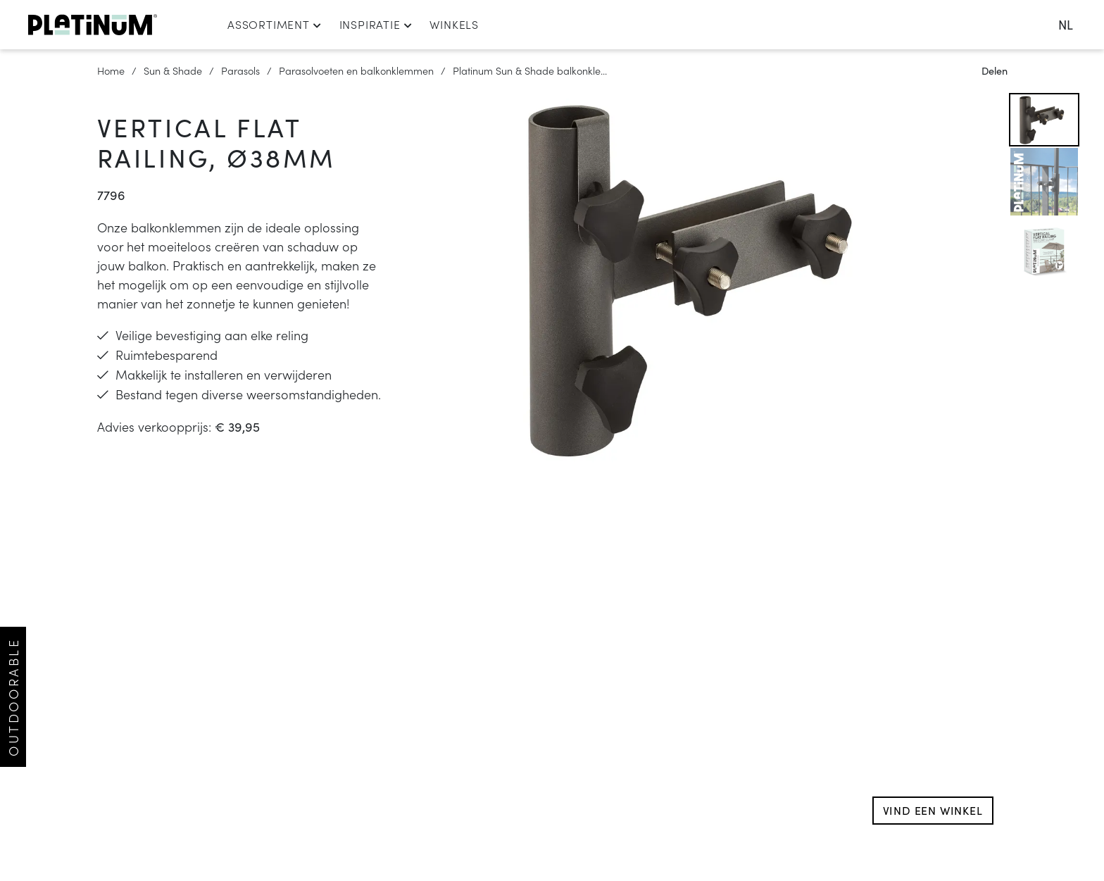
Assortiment (274, 24)
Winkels (454, 24)
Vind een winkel (933, 810)
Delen (994, 70)
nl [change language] (1065, 24)
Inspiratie (376, 24)
